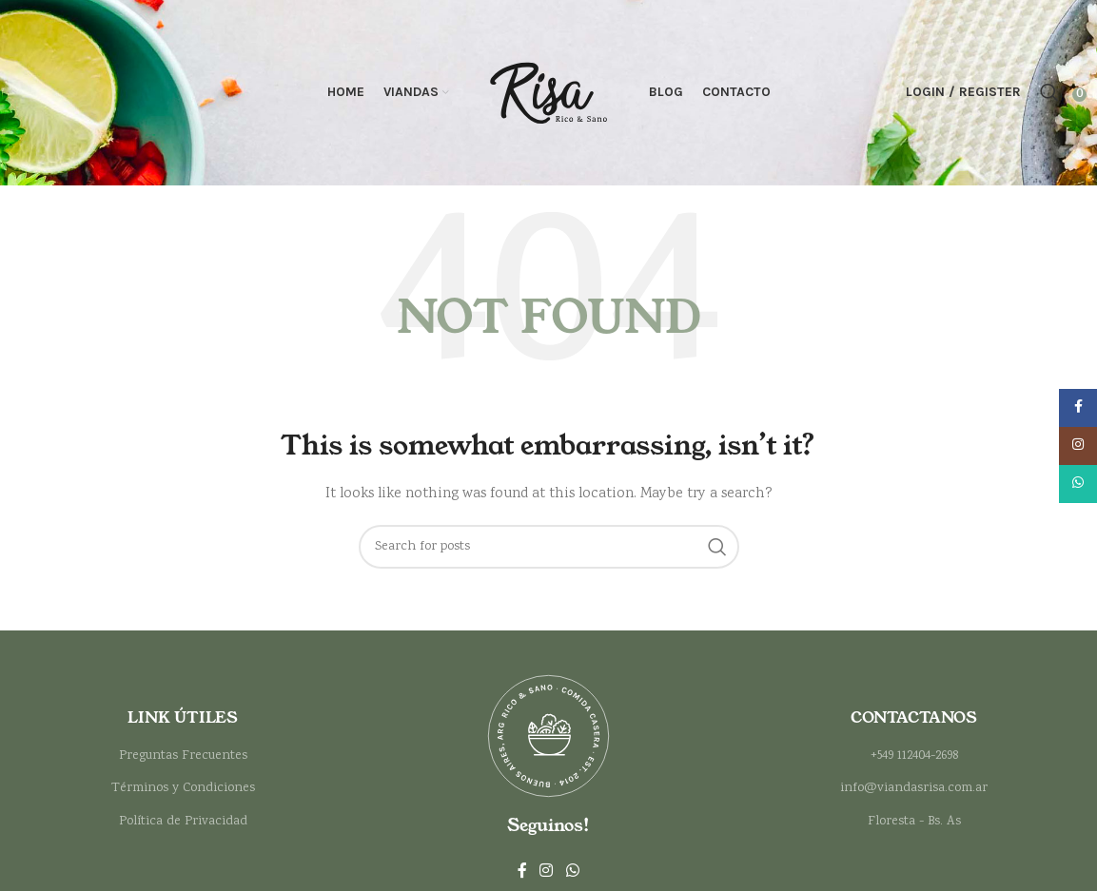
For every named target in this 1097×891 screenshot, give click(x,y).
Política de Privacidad (183, 826)
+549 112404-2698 (914, 760)
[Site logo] (549, 95)
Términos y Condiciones (183, 793)
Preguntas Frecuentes (183, 760)
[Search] (1049, 95)
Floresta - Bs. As (914, 826)
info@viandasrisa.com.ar (914, 793)
